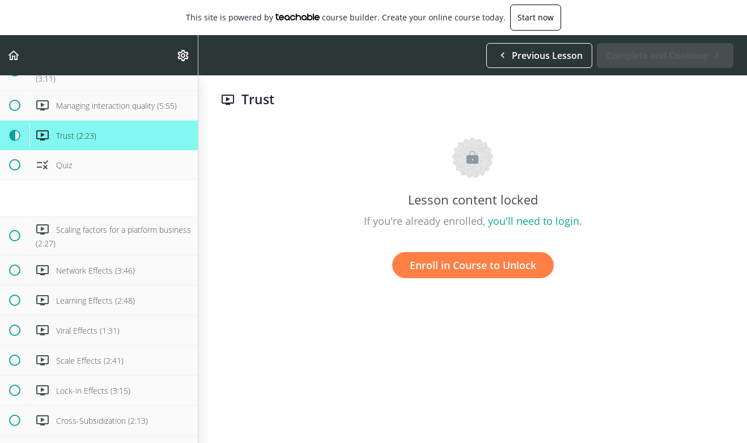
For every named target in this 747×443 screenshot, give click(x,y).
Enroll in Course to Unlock (473, 265)
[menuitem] (183, 55)
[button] (14, 55)
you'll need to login (533, 221)
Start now (535, 17)
